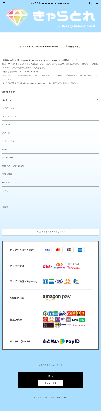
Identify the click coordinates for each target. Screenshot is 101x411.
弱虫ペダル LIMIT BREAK (13, 166)
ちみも (5, 190)
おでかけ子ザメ (9, 116)
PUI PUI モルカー (9, 182)
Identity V (6, 100)
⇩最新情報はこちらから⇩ (51, 365)
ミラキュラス (8, 141)
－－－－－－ (8, 199)
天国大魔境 (7, 174)
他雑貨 (5, 207)
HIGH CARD (7, 157)
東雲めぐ (6, 149)
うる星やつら (8, 108)
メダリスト (7, 133)
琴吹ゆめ (6, 124)
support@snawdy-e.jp (40, 83)
